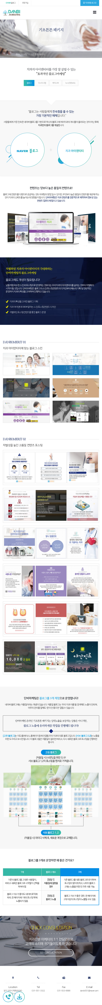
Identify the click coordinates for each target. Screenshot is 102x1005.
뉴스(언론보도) (70, 83)
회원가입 (25, 3)
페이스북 (55, 83)
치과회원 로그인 (89, 3)
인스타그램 (42, 83)
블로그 (11, 3)
